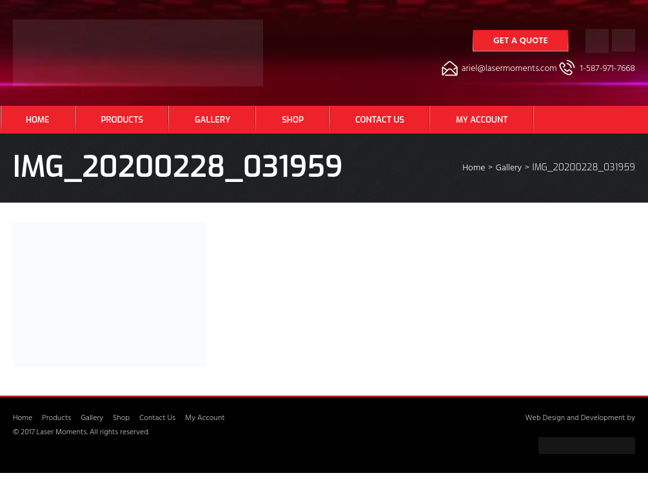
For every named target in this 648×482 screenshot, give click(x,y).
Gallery (212, 119)
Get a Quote (520, 41)
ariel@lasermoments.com (509, 69)
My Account (481, 119)
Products (122, 119)
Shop (293, 119)
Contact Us (379, 119)
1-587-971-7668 (607, 69)
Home (38, 119)
